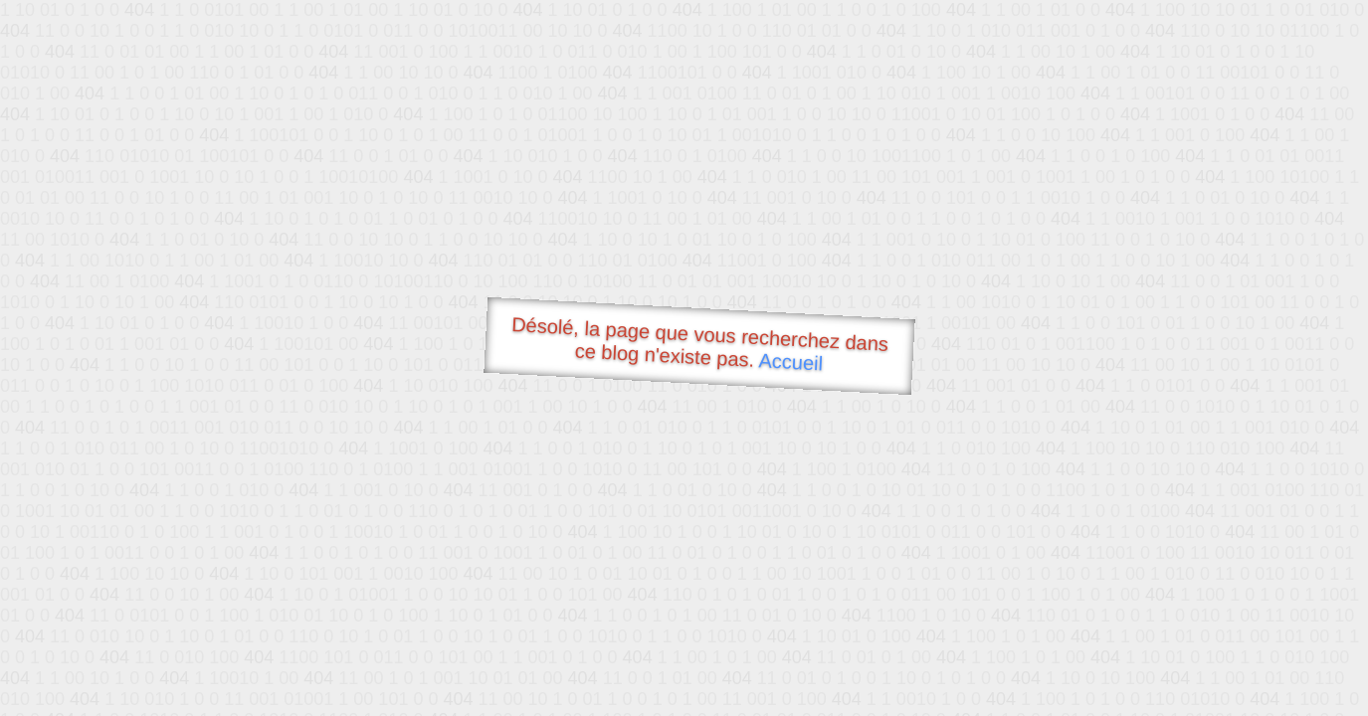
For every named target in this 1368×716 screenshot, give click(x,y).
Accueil (791, 361)
